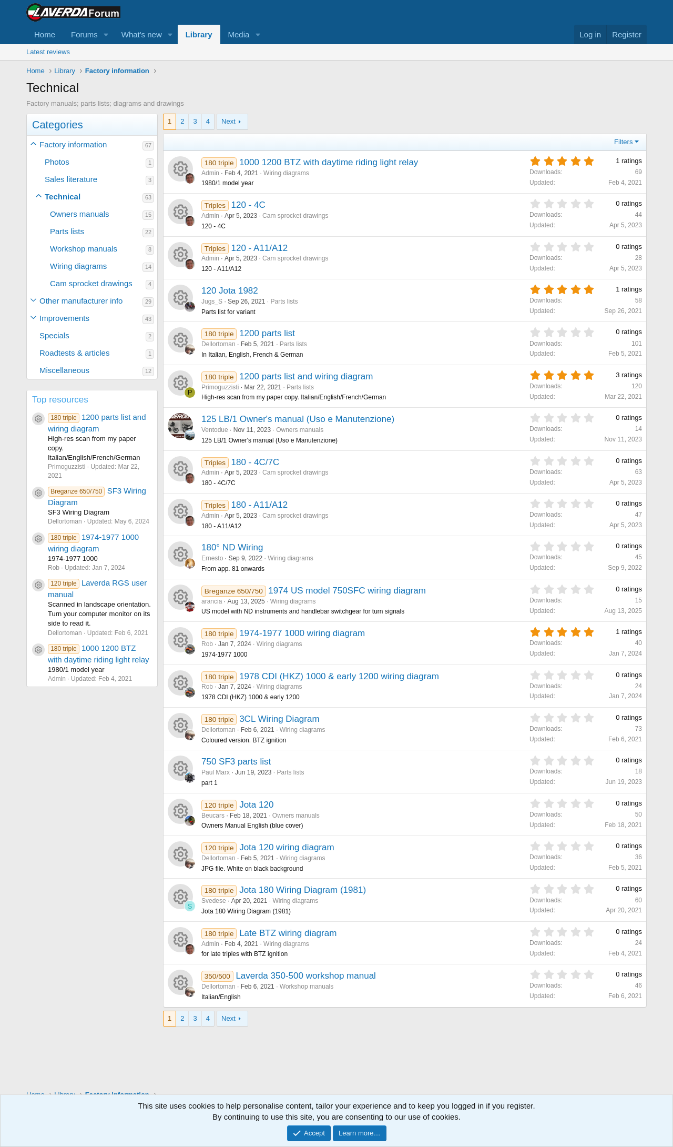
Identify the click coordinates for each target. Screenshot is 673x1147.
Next (228, 121)
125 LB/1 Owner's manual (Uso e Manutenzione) (297, 419)
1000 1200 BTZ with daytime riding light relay (328, 162)
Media (239, 34)
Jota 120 (256, 805)
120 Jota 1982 (229, 291)
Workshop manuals (83, 248)
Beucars (213, 815)
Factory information (73, 144)
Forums (84, 34)
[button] (106, 34)
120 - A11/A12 (259, 248)
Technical (62, 196)
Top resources (60, 400)
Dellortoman (218, 344)
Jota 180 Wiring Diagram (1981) (302, 890)
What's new (141, 34)
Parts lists (67, 231)
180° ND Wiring (232, 547)
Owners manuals (79, 213)
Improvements (64, 318)
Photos (57, 161)
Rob (207, 644)
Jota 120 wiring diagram (286, 847)
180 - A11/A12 (259, 505)
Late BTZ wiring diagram (287, 933)
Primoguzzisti (220, 387)
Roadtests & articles (74, 352)
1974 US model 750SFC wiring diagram (347, 591)
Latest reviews (48, 52)
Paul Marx (215, 772)
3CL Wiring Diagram (279, 719)
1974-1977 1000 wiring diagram (302, 633)
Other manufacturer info (81, 300)
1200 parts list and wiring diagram (306, 376)
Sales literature (71, 179)
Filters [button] (623, 142)
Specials (54, 335)
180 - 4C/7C (255, 462)
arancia (211, 601)
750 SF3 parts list (236, 762)
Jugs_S (211, 301)
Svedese (213, 900)
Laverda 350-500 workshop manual (306, 976)
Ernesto (212, 558)
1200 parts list (267, 333)
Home (44, 34)
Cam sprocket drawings (91, 283)
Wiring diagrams (78, 265)
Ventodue (214, 430)
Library (199, 34)
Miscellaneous (64, 370)
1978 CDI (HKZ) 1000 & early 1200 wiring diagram (339, 676)
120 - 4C (248, 205)
